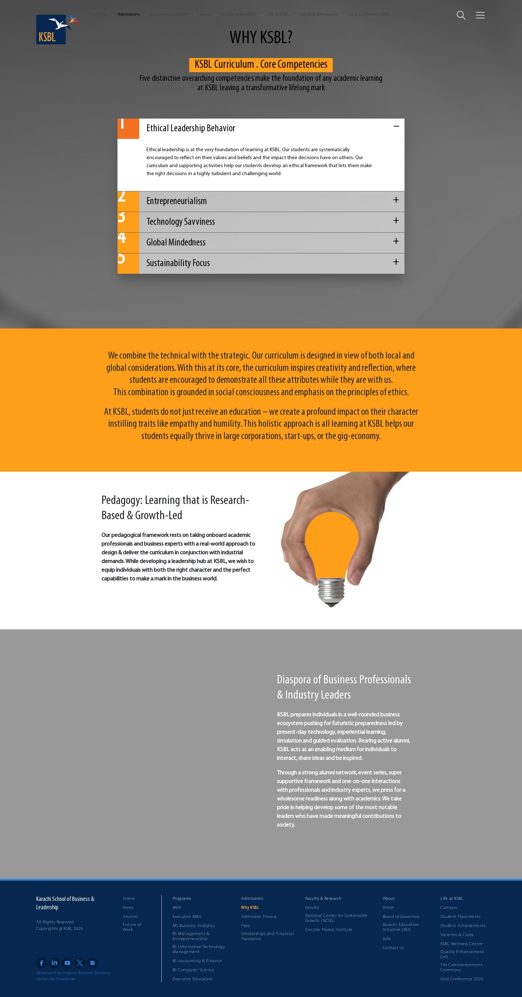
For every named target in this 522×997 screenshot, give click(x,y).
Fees (245, 926)
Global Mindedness (161, 243)
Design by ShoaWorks (55, 979)
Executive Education (169, 14)
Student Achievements (462, 926)
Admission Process (259, 917)
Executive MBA (187, 917)
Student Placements (460, 917)
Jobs (387, 939)
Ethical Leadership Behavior (176, 129)
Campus (448, 908)
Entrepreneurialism (162, 201)
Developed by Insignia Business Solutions (73, 973)
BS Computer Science (194, 970)
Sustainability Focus (163, 263)
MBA (177, 908)
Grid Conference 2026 (369, 14)
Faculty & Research (238, 14)
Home (129, 899)
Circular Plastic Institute (329, 930)
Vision (388, 908)
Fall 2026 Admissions (318, 14)
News (205, 14)
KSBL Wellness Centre (461, 944)
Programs (98, 14)
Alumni (130, 917)
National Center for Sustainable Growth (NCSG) (336, 918)
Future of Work (132, 927)
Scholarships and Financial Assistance (267, 936)
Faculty (312, 908)
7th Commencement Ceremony (461, 967)
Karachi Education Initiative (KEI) (401, 927)
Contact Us (393, 948)
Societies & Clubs (457, 935)
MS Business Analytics (194, 926)
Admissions (129, 14)
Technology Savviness (166, 222)
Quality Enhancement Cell (462, 954)
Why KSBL (250, 908)
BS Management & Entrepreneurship (191, 936)
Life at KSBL (278, 14)
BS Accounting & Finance (197, 961)
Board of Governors (401, 917)
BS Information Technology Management (199, 949)
